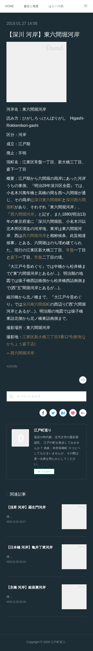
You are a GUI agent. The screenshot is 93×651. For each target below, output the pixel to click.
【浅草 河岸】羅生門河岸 (26, 507)
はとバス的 (56, 6)
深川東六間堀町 (48, 200)
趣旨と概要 (31, 6)
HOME (9, 6)
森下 (14, 257)
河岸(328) (11, 366)
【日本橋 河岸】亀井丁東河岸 (29, 548)
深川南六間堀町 (36, 304)
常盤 (70, 250)
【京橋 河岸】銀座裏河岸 (26, 588)
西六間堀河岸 (22, 214)
